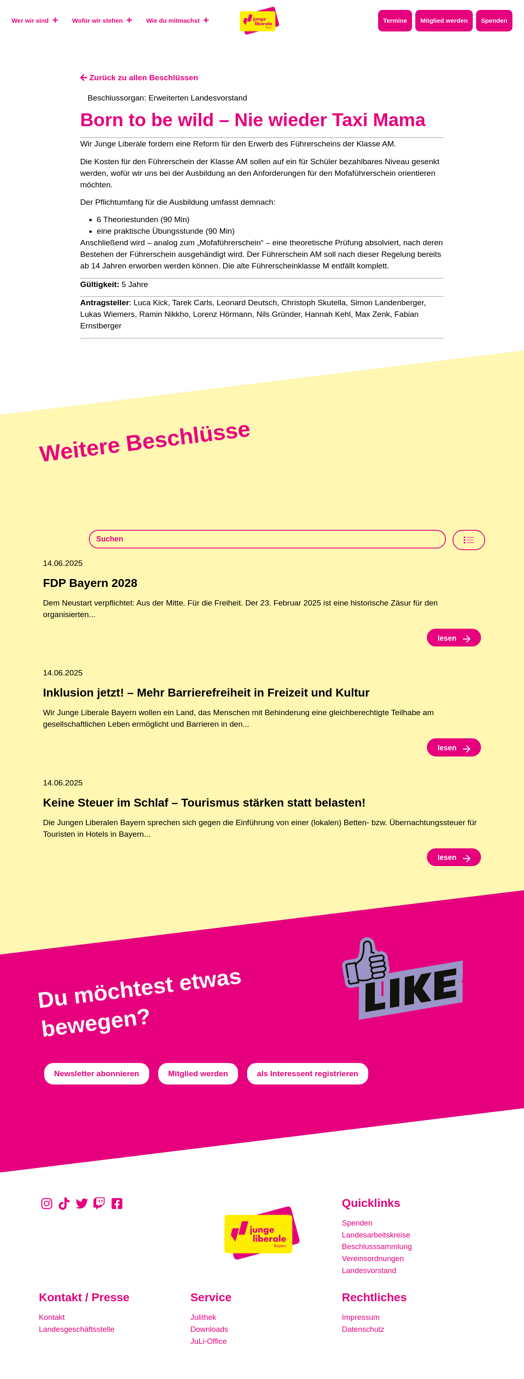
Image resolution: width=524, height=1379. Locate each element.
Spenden (358, 1226)
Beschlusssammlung (378, 1249)
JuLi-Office (209, 1342)
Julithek (204, 1319)
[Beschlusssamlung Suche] (267, 540)
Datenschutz (364, 1330)
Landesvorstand (370, 1273)
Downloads (210, 1330)
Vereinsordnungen (374, 1261)
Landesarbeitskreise (377, 1238)
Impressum (361, 1319)
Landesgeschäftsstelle (78, 1330)
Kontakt (52, 1319)
